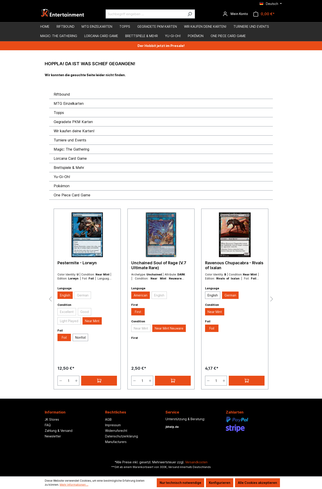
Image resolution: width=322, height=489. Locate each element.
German (83, 295)
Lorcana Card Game (70, 158)
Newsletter (53, 436)
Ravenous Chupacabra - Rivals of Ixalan (234, 265)
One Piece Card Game (72, 195)
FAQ (48, 425)
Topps (59, 112)
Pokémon (62, 186)
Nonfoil (80, 337)
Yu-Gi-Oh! (62, 176)
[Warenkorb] (264, 14)
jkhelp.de (172, 426)
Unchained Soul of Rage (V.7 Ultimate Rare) (158, 265)
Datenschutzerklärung (121, 436)
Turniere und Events (70, 140)
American (140, 295)
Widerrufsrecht (116, 430)
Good (84, 312)
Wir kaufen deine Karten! (74, 131)
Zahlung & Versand (58, 430)
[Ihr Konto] (235, 14)
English (65, 295)
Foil (64, 337)
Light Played (69, 321)
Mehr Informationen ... (74, 484)
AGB (108, 419)
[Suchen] (189, 14)
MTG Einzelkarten (69, 103)
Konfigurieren (219, 483)
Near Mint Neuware (169, 328)
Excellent (67, 312)
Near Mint (92, 321)
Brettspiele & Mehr (69, 167)
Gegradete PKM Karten (73, 122)
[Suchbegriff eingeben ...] (145, 14)
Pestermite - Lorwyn (77, 262)
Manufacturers (116, 442)
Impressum (113, 425)
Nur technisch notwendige (180, 483)
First (138, 312)
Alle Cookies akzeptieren (257, 483)
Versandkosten (196, 462)
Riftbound (62, 94)
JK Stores (52, 419)
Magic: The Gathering (71, 149)
